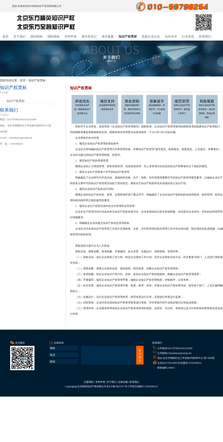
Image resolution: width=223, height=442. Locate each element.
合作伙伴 (171, 36)
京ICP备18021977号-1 (117, 386)
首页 (5, 36)
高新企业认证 (151, 36)
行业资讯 (188, 36)
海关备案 (108, 36)
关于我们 (19, 36)
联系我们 (205, 36)
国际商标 (53, 36)
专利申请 (70, 36)
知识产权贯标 (128, 36)
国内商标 (36, 36)
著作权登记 (89, 36)
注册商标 (88, 382)
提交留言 (140, 355)
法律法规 (123, 382)
